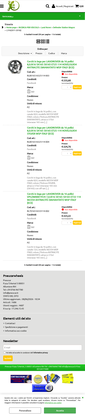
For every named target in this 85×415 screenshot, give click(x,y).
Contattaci (10, 323)
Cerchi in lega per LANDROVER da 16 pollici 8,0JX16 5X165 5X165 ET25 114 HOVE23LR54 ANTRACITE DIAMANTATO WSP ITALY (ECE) (52, 64)
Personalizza (25, 410)
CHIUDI (82, 397)
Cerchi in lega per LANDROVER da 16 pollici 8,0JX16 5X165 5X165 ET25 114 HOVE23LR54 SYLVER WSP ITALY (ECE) (52, 130)
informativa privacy (40, 352)
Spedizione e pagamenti (16, 327)
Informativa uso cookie (53, 402)
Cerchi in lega (7, 16)
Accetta (60, 410)
